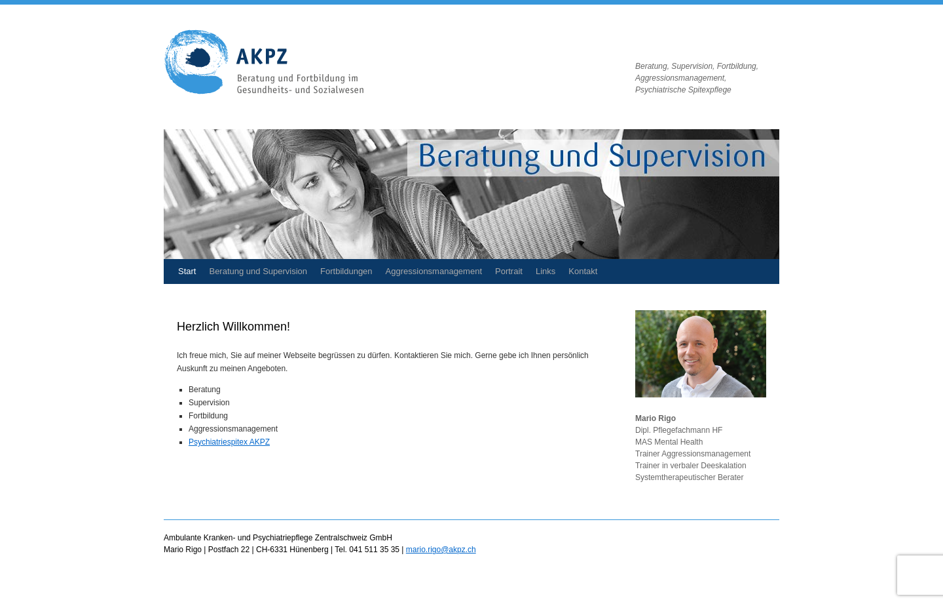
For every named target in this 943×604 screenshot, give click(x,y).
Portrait (509, 271)
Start (187, 271)
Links (545, 271)
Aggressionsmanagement (434, 271)
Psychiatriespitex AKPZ (229, 442)
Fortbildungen (346, 271)
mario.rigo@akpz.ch (441, 549)
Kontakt (582, 271)
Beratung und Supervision (258, 271)
